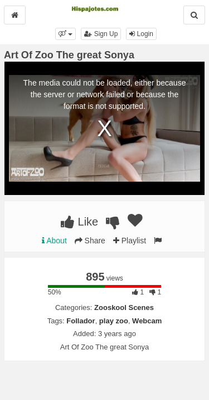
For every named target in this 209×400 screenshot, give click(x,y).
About (54, 240)
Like (79, 222)
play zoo (113, 321)
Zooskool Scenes (124, 307)
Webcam (147, 321)
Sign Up (101, 34)
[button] (65, 34)
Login (141, 34)
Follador (80, 321)
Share (90, 240)
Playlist (129, 240)
